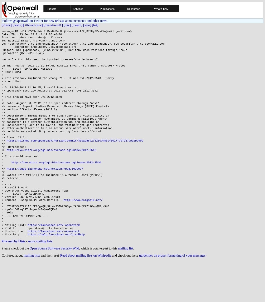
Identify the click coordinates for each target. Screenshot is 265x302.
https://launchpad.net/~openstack (54, 264)
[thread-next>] (53, 25)
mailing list (125, 289)
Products (51, 8)
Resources (133, 8)
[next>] (17, 25)
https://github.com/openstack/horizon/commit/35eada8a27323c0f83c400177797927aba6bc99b (74, 163)
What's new (161, 8)
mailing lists (32, 296)
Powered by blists (13, 282)
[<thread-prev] (33, 25)
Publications (107, 8)
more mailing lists (40, 282)
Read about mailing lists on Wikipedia (85, 296)
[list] (95, 25)
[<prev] (7, 25)
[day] (67, 25)
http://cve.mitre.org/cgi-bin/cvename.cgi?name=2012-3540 (56, 189)
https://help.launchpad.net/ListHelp (56, 275)
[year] (87, 25)
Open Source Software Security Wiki (54, 289)
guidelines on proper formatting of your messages (172, 296)
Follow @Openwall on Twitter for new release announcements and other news (54, 21)
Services (78, 8)
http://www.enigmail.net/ (82, 234)
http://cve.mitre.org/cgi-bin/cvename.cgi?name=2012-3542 (51, 174)
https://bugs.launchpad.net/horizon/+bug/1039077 (44, 197)
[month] (77, 25)
